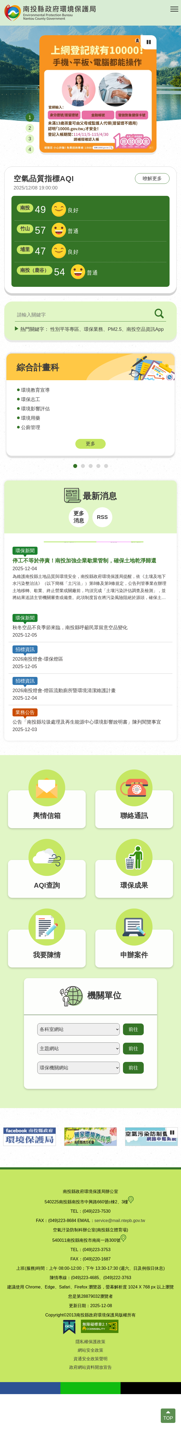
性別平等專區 (64, 329)
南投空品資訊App (145, 329)
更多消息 (78, 516)
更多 (90, 443)
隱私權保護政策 (90, 1399)
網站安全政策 (90, 1408)
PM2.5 (115, 329)
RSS (102, 517)
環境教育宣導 (35, 390)
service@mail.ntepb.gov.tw (119, 1278)
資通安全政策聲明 (90, 1416)
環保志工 (30, 399)
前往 (133, 1087)
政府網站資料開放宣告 (90, 1425)
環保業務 (93, 329)
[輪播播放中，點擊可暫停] (149, 42)
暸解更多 (152, 178)
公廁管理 (30, 427)
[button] (174, 9)
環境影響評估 (35, 408)
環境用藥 (30, 418)
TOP (168, 1418)
